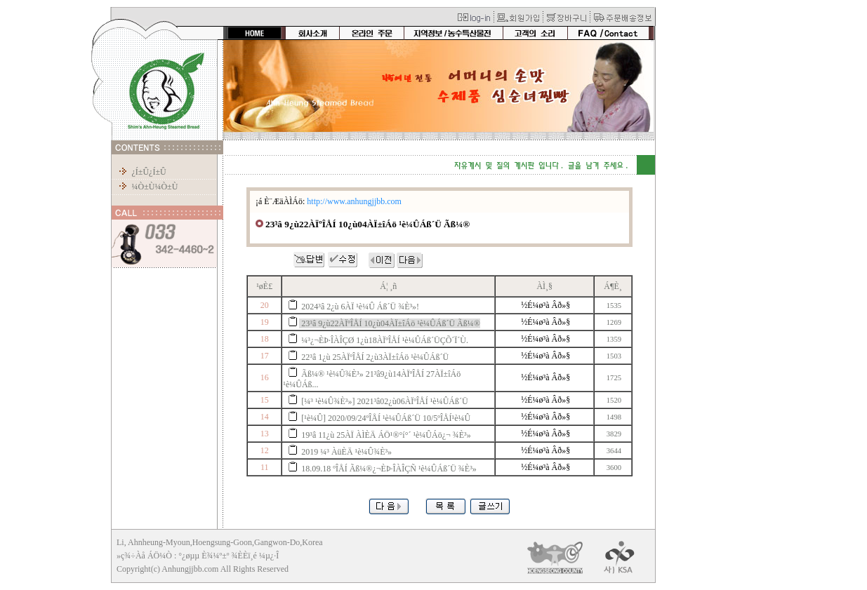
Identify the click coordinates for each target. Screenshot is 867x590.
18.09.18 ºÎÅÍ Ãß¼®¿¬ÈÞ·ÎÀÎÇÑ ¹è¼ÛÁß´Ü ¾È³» (388, 469)
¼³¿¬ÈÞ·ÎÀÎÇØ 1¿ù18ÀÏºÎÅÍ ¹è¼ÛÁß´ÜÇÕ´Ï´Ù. (384, 340)
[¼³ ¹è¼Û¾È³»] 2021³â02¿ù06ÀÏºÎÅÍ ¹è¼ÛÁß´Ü (384, 401)
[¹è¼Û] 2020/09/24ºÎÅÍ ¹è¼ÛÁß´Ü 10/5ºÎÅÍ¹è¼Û (385, 418)
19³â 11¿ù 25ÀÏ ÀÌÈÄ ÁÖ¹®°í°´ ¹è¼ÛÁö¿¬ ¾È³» (385, 435)
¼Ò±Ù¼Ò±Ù (154, 187)
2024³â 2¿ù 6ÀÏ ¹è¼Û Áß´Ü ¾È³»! (360, 306)
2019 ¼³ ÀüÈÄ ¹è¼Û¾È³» (346, 452)
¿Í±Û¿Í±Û (148, 172)
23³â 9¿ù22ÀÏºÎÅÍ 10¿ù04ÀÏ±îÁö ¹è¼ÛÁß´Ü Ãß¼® (390, 323)
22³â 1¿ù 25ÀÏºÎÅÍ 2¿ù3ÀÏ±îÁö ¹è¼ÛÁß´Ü (375, 357)
